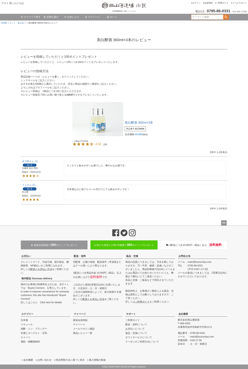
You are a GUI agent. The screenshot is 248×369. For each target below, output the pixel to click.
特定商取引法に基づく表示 (70, 359)
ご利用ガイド (222, 3)
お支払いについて (135, 328)
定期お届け (51, 16)
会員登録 (208, 3)
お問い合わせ (44, 359)
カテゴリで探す (31, 16)
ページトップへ (224, 223)
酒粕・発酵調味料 (30, 341)
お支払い (26, 256)
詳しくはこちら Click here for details (41, 302)
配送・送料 (80, 256)
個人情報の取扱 (97, 359)
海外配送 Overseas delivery (36, 278)
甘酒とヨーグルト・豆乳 (34, 333)
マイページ (92, 16)
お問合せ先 (184, 256)
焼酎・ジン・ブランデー (34, 328)
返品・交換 (132, 256)
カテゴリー (27, 314)
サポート (131, 314)
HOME (4, 23)
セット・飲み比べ (17, 23)
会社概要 (183, 314)
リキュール (27, 324)
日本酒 (24, 320)
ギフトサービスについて (138, 337)
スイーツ (25, 337)
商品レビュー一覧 (82, 333)
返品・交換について (136, 333)
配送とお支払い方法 (41, 269)
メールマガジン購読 (84, 328)
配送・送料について (136, 324)
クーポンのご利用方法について (142, 341)
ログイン (196, 3)
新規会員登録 (80, 320)
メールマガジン (239, 3)
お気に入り (71, 16)
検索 (226, 17)
